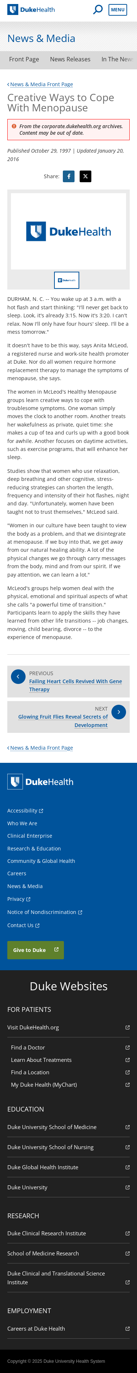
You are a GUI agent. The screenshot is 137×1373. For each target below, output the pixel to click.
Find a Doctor (70, 1047)
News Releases (70, 59)
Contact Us (20, 925)
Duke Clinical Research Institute (68, 1233)
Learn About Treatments (70, 1059)
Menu (118, 10)
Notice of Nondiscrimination (41, 912)
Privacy (15, 899)
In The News (118, 59)
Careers (16, 873)
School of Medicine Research (68, 1253)
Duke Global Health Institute (68, 1167)
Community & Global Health (41, 860)
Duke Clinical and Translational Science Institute (68, 1278)
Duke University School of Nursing (68, 1147)
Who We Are (22, 823)
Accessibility (22, 810)
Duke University (68, 1187)
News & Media (25, 886)
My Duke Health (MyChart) (70, 1084)
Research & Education (34, 848)
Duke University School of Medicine (68, 1127)
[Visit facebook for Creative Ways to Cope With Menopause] (69, 176)
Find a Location (70, 1072)
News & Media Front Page (40, 84)
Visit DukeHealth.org (68, 1027)
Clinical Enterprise (29, 835)
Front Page (24, 59)
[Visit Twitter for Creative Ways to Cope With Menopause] (85, 176)
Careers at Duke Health (68, 1328)
